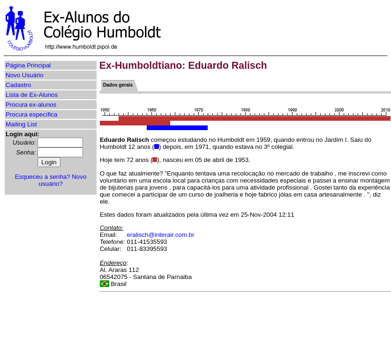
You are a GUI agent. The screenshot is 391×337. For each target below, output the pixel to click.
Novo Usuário (25, 75)
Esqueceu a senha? (42, 176)
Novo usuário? (62, 180)
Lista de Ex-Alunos (32, 94)
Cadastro (18, 84)
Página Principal (28, 65)
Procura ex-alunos (31, 104)
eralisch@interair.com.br (161, 234)
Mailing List (21, 124)
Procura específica (31, 114)
